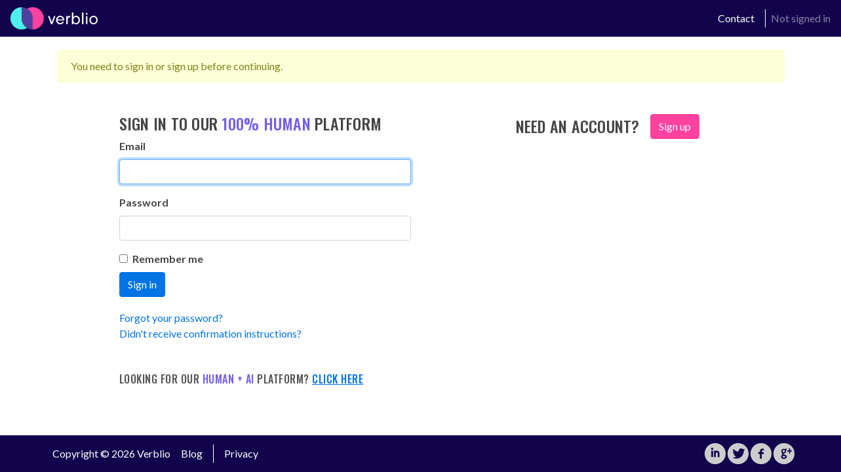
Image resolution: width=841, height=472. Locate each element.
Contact (736, 18)
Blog (192, 453)
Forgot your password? (171, 317)
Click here (337, 379)
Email (132, 146)
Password (143, 202)
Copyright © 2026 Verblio (111, 453)
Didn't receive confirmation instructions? (210, 333)
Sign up (675, 126)
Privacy (241, 453)
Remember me (161, 258)
